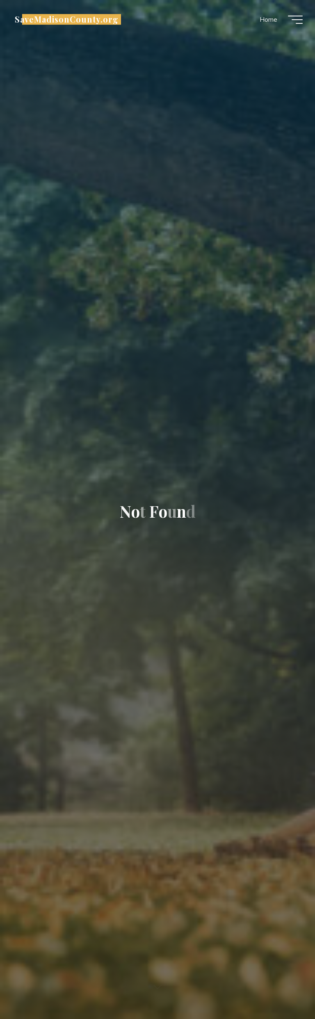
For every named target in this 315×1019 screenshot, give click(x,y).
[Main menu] (295, 20)
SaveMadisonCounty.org (67, 19)
